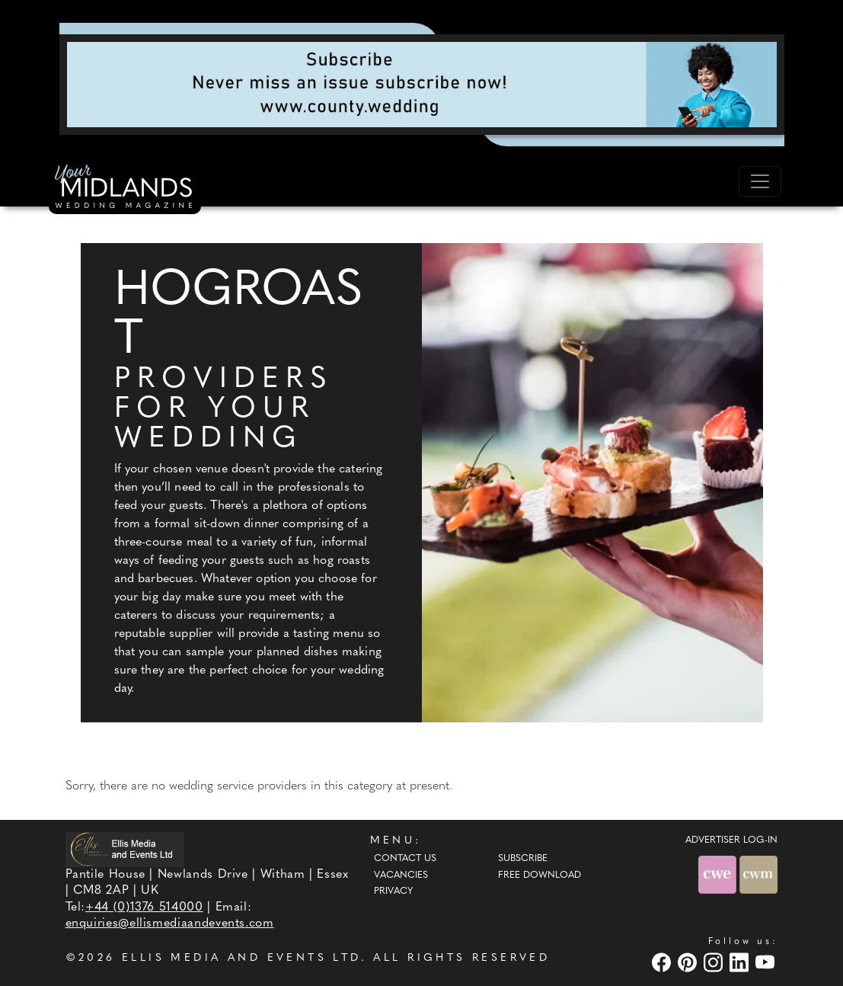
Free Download (539, 875)
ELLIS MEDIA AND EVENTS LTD (241, 958)
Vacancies (401, 875)
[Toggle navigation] (760, 181)
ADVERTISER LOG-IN (731, 840)
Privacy (393, 891)
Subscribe (523, 858)
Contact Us (405, 858)
